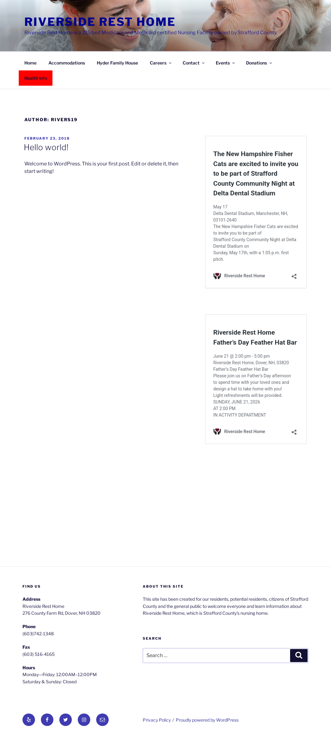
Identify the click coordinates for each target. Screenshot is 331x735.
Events (226, 62)
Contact (194, 62)
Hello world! (46, 147)
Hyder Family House (117, 62)
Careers (161, 62)
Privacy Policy (157, 720)
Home (30, 62)
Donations (259, 62)
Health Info (35, 78)
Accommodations (66, 62)
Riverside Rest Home (100, 22)
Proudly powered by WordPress (207, 720)
